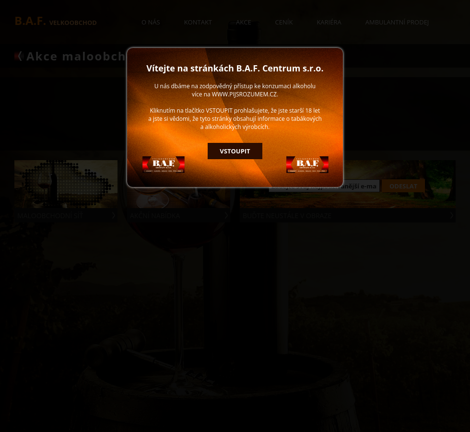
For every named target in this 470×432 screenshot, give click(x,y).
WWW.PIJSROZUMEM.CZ (244, 94)
